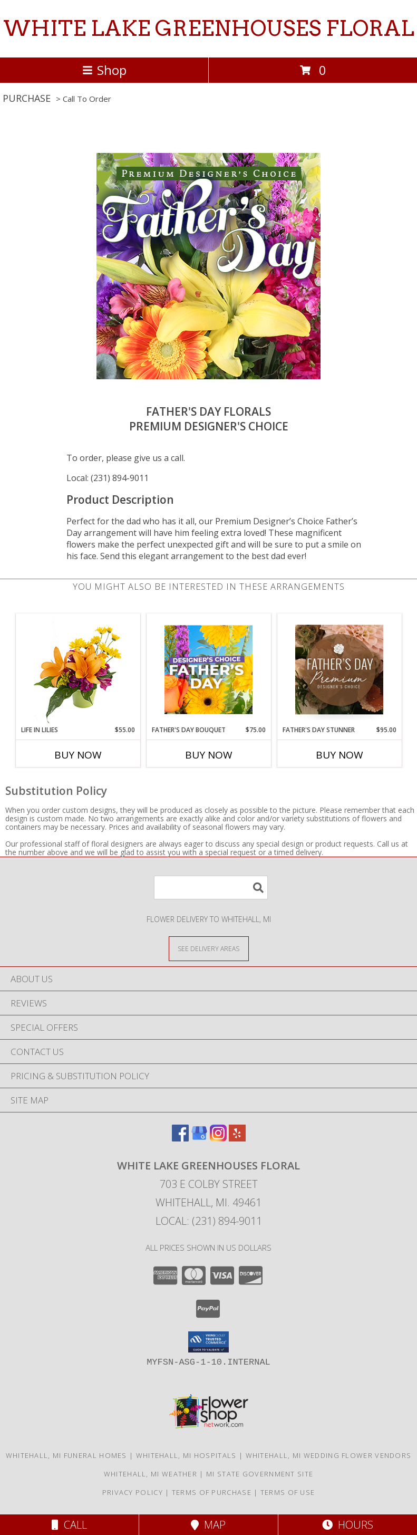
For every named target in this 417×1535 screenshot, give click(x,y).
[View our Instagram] (218, 1138)
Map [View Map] (208, 1525)
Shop (104, 70)
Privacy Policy (132, 1492)
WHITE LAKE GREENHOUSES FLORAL (208, 28)
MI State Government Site (259, 1474)
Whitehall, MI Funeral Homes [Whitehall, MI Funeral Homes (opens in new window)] (66, 1455)
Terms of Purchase (211, 1492)
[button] (208, 1341)
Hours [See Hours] (347, 1525)
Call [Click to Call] (69, 1525)
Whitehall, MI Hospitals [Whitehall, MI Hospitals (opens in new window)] (186, 1455)
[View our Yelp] (237, 1138)
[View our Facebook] (180, 1138)
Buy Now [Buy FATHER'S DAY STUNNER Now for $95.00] (339, 755)
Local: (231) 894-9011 (107, 478)
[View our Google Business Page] (199, 1138)
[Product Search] (211, 887)
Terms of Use (287, 1492)
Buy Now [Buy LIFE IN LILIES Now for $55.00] (78, 755)
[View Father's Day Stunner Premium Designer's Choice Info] (339, 669)
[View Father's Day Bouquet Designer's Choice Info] (208, 669)
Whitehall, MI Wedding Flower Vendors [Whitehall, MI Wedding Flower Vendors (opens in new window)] (329, 1455)
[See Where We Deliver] (209, 948)
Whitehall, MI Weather (150, 1474)
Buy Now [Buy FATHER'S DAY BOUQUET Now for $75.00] (208, 755)
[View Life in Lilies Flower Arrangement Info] (78, 669)
